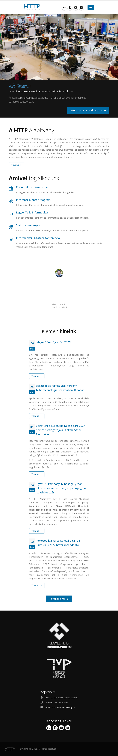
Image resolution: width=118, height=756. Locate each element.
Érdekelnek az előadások (88, 110)
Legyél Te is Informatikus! (32, 212)
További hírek (59, 598)
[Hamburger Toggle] (91, 7)
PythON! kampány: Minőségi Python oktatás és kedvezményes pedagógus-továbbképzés (61, 488)
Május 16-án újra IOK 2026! (53, 342)
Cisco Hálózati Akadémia (32, 187)
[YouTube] (75, 7)
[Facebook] (70, 7)
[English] (64, 7)
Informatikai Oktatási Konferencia (38, 238)
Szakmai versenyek (28, 225)
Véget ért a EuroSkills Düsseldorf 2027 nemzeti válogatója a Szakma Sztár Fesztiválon (60, 430)
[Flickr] (81, 7)
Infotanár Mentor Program (33, 200)
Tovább (17, 164)
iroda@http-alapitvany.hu (63, 707)
